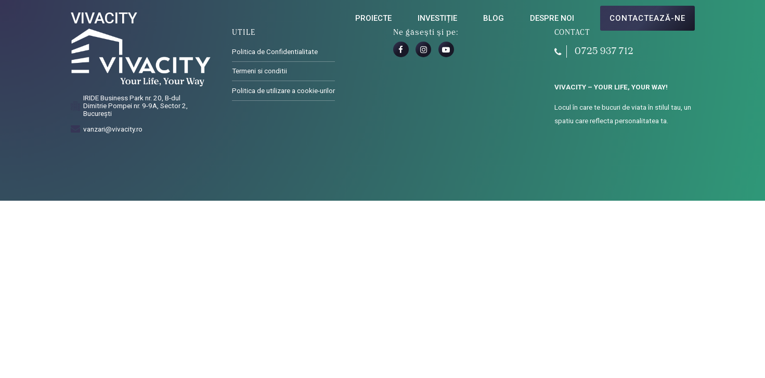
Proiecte (373, 18)
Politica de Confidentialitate (275, 51)
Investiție (437, 18)
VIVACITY (104, 18)
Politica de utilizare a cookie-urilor (283, 90)
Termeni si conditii (259, 71)
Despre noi (552, 18)
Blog (493, 18)
